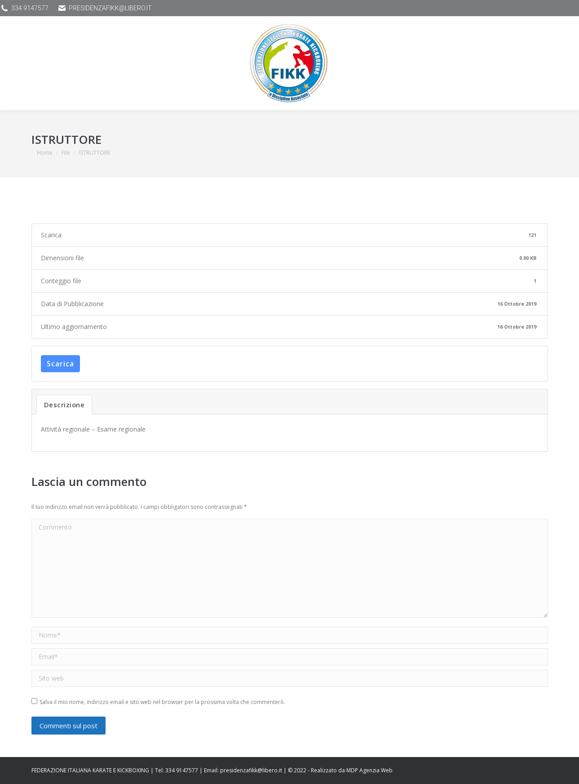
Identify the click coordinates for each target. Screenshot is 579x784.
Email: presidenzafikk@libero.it (243, 770)
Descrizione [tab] (64, 404)
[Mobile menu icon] (29, 63)
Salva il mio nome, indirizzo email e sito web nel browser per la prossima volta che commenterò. (162, 702)
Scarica (60, 364)
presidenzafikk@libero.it (104, 8)
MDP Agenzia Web (369, 770)
